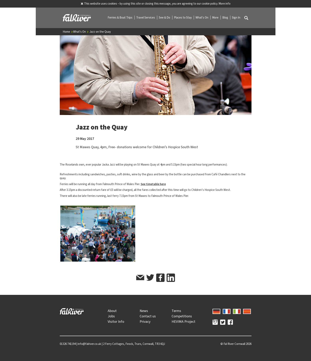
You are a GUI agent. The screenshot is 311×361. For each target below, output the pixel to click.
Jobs (111, 316)
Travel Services (146, 18)
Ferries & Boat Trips (120, 18)
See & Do (165, 18)
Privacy (145, 321)
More (215, 18)
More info (225, 4)
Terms (176, 310)
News (144, 310)
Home (68, 32)
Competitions (182, 316)
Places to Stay (183, 18)
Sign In (236, 18)
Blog (225, 18)
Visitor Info (116, 321)
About (112, 310)
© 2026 (236, 344)
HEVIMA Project (183, 321)
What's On (202, 18)
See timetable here (153, 184)
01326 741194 (68, 344)
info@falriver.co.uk (89, 344)
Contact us (148, 316)
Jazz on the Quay (100, 32)
